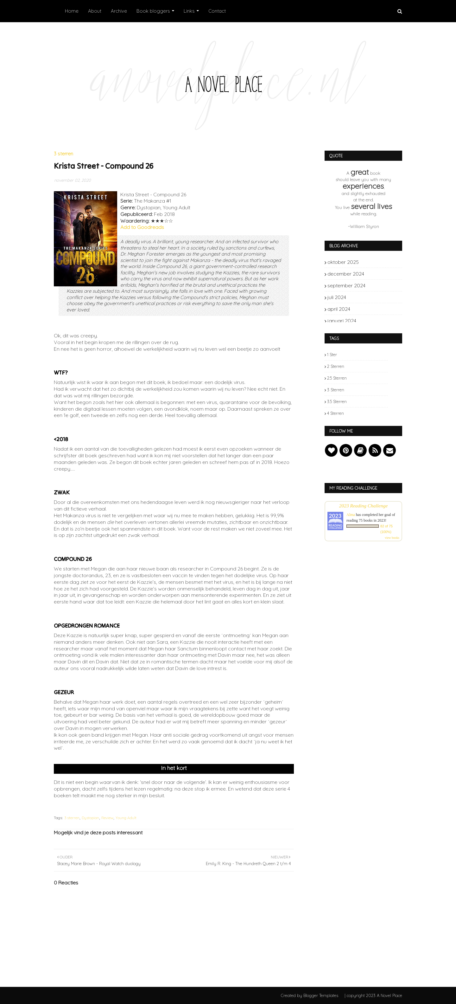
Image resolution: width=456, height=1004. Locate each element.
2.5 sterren (337, 378)
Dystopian (90, 817)
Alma (350, 514)
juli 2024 (378, 297)
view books (392, 537)
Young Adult (126, 817)
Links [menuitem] (189, 11)
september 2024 (378, 285)
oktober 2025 (378, 262)
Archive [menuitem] (119, 11)
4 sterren (335, 413)
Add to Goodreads (142, 227)
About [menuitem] (94, 11)
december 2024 (378, 274)
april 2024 (378, 309)
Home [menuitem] (72, 11)
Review (107, 817)
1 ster (332, 354)
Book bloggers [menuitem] (153, 11)
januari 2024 (378, 320)
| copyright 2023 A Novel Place (373, 995)
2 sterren (335, 366)
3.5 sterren (337, 401)
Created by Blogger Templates (309, 995)
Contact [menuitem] (217, 11)
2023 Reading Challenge (363, 505)
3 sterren (71, 817)
